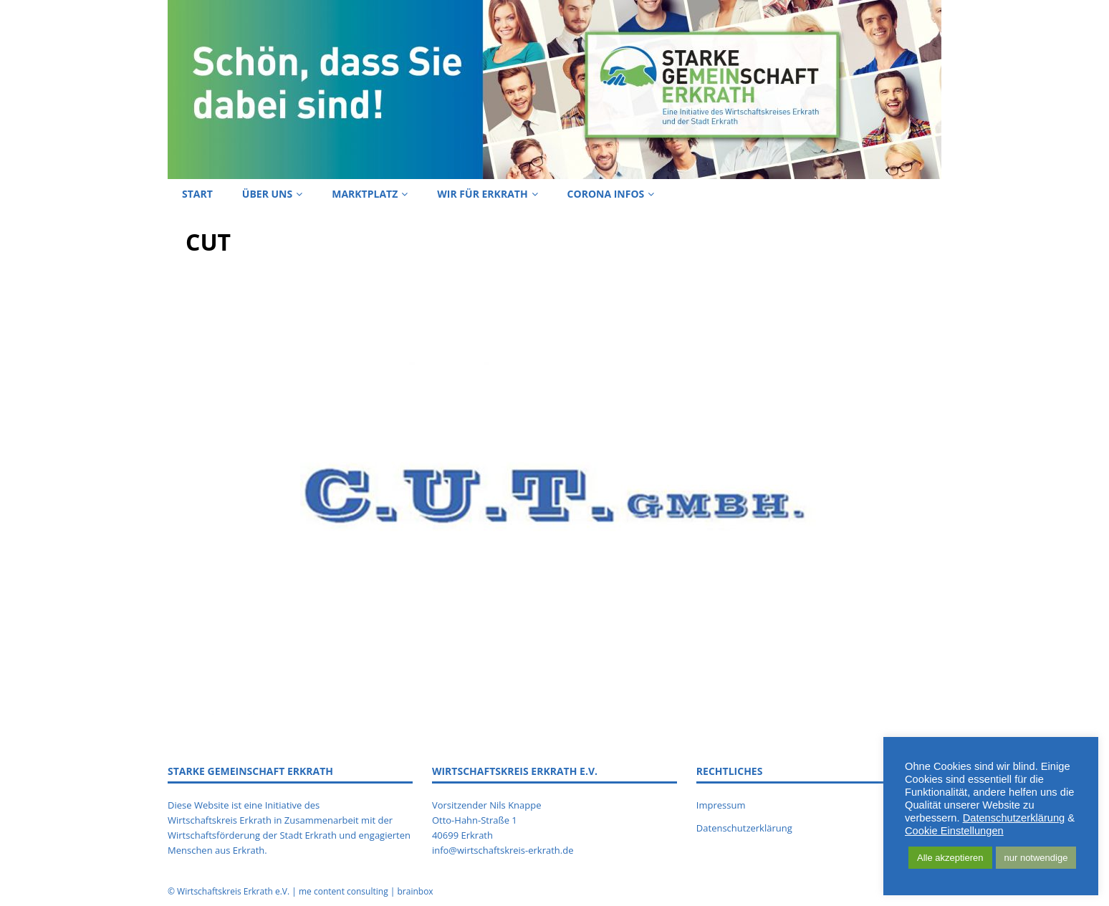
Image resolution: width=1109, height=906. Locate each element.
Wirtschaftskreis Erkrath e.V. (233, 891)
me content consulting (343, 891)
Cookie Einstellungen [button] (954, 831)
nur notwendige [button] (1036, 857)
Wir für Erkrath (482, 194)
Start (197, 194)
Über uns (267, 194)
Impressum (721, 805)
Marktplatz (365, 194)
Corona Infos (606, 194)
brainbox (415, 891)
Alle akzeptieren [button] (950, 857)
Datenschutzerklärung (744, 827)
